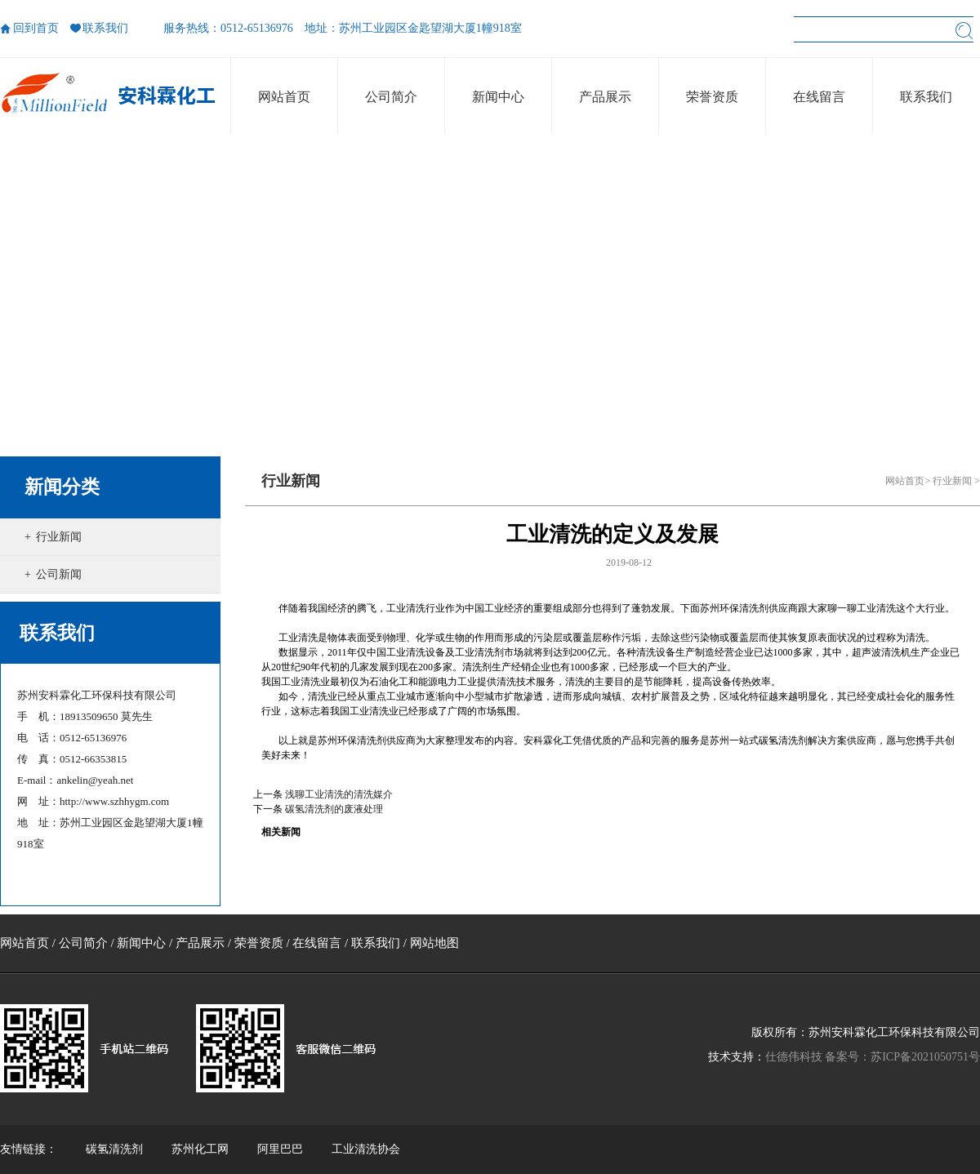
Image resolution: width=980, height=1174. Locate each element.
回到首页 (36, 28)
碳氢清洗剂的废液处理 (334, 809)
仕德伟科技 (793, 1057)
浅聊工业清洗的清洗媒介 (339, 794)
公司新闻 (59, 574)
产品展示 (200, 942)
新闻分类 (62, 487)
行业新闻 (59, 537)
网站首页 (904, 481)
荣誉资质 (258, 942)
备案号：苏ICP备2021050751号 (902, 1057)
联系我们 (105, 28)
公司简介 (83, 942)
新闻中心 (141, 942)
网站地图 (434, 942)
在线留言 (316, 942)
